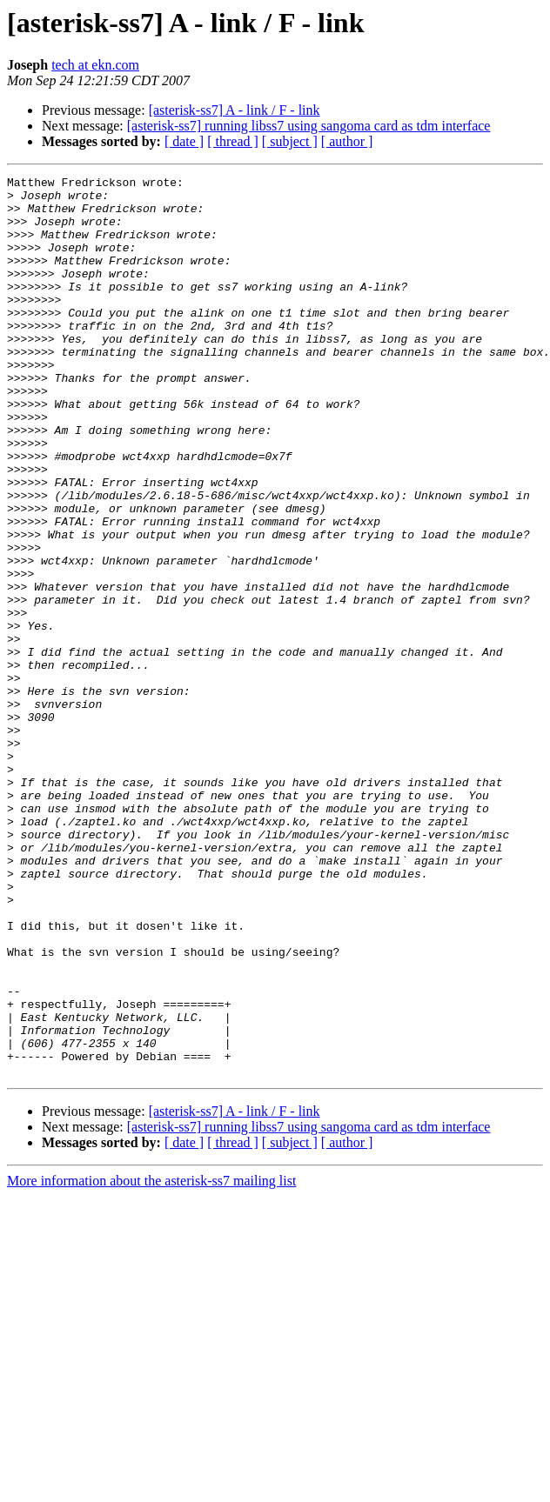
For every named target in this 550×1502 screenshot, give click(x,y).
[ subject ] (290, 141)
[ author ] (347, 141)
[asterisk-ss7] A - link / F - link (234, 110)
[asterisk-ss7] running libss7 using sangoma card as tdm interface (309, 125)
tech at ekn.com (95, 64)
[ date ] (184, 141)
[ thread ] (232, 141)
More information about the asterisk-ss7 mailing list (151, 1360)
